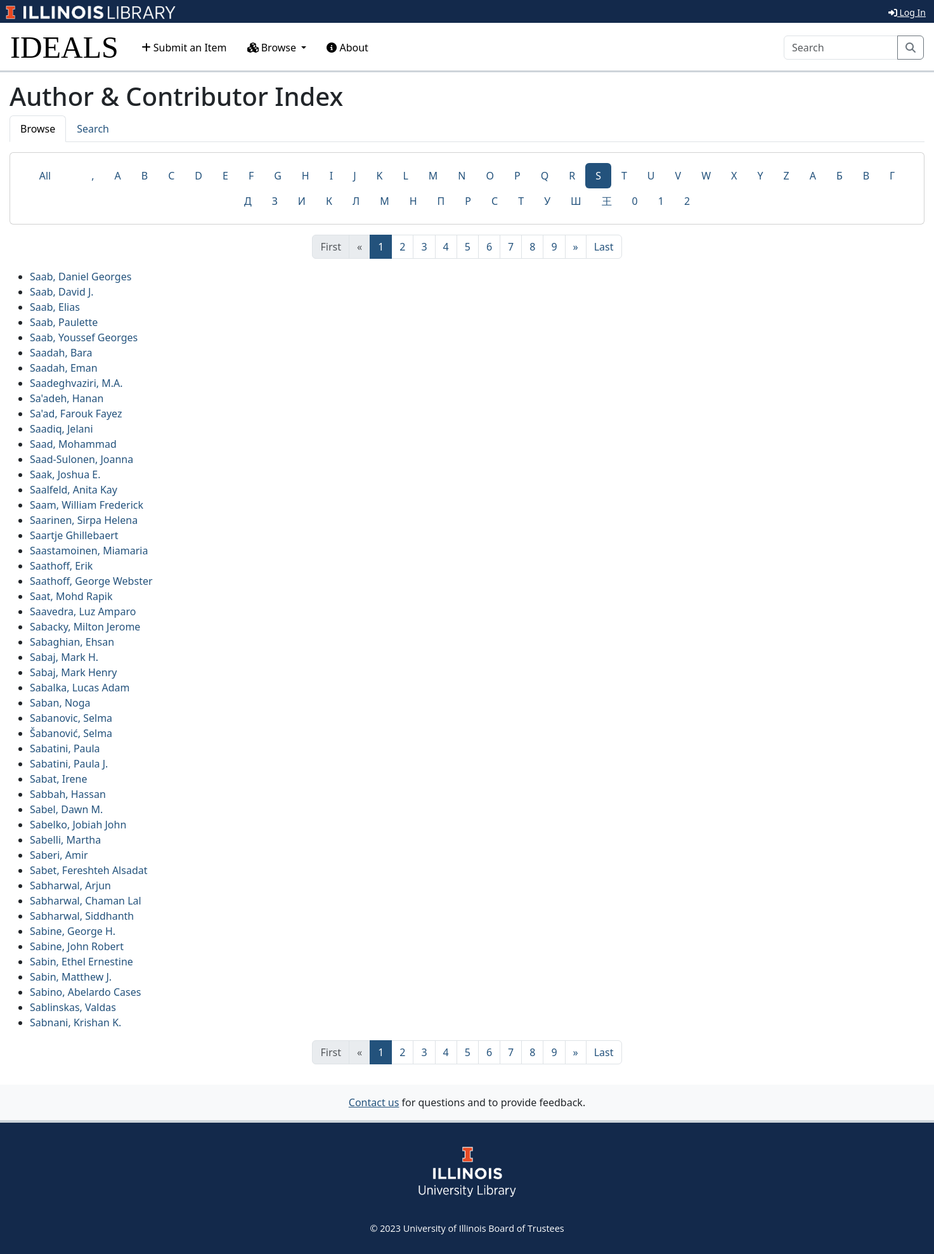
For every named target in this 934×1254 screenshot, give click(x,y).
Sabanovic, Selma (71, 718)
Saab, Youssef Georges (84, 337)
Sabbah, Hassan (68, 794)
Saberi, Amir (59, 855)
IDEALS (64, 47)
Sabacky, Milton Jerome (85, 627)
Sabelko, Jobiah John (78, 825)
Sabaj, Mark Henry (73, 672)
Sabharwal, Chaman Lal (85, 901)
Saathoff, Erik (61, 566)
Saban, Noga (60, 703)
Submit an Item (184, 48)
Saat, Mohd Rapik (71, 596)
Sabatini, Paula (65, 748)
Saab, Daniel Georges (80, 277)
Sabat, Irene (58, 779)
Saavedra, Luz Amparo (83, 611)
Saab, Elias (55, 307)
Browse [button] (273, 48)
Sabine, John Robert (77, 946)
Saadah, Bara (61, 353)
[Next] (576, 247)
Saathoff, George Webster (91, 581)
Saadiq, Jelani (61, 429)
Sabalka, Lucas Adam (79, 688)
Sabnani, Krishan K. (75, 1022)
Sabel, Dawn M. (66, 809)
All (45, 176)
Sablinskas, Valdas (73, 1007)
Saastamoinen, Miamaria (89, 551)
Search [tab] (93, 129)
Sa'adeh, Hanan (66, 398)
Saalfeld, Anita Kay (73, 490)
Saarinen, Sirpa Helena (84, 520)
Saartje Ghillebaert (74, 535)
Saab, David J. (62, 292)
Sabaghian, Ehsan (72, 642)
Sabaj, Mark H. (64, 657)
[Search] (841, 48)
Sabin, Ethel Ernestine (81, 962)
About (347, 48)
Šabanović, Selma (71, 733)
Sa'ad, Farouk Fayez (76, 414)
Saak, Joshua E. (65, 474)
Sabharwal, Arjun (70, 885)
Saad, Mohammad (73, 444)
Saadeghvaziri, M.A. (76, 383)
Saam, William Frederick (86, 505)
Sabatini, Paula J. (69, 764)
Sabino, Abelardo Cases (85, 992)
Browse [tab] (37, 129)
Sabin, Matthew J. (71, 977)
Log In (907, 12)
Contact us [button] (374, 1102)
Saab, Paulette (64, 322)
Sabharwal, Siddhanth (82, 916)
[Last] (604, 247)
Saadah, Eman (64, 368)
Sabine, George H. (72, 931)
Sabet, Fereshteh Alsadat (88, 870)
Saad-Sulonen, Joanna (81, 459)
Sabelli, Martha (65, 840)
